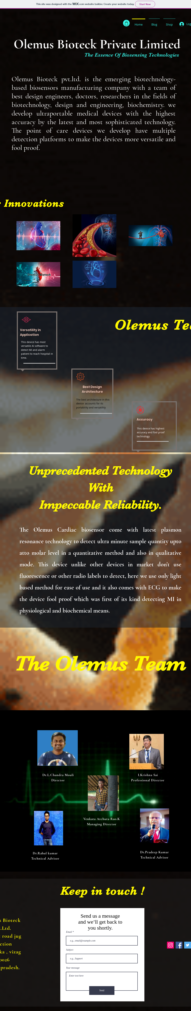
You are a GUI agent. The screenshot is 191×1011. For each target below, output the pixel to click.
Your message (73, 968)
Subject (69, 950)
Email (69, 932)
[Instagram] (170, 945)
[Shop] (126, 23)
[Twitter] (187, 945)
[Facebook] (179, 945)
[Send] (101, 990)
